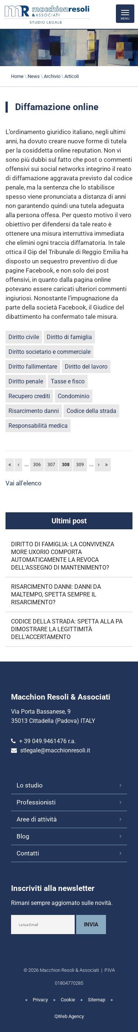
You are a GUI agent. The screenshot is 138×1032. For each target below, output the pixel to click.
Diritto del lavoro (86, 366)
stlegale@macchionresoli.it (55, 750)
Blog (23, 836)
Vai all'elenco (24, 483)
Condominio (73, 396)
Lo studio (30, 785)
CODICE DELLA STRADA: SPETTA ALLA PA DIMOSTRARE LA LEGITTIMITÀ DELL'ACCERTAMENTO (67, 629)
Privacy (40, 999)
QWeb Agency (69, 1016)
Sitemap (96, 999)
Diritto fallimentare (32, 366)
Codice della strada (91, 410)
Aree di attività (37, 819)
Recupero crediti (29, 396)
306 (37, 464)
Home (17, 76)
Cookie (68, 999)
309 (80, 464)
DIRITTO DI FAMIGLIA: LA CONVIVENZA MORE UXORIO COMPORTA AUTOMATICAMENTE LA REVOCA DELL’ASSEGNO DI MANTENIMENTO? (62, 556)
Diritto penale (25, 381)
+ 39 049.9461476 (43, 741)
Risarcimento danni (33, 410)
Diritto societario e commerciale (49, 351)
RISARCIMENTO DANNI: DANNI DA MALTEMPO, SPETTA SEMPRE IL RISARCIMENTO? (56, 594)
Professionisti (36, 802)
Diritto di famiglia (69, 337)
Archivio (52, 76)
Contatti (28, 853)
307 (51, 464)
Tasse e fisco (68, 381)
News (34, 76)
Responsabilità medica (38, 425)
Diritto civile (23, 337)
